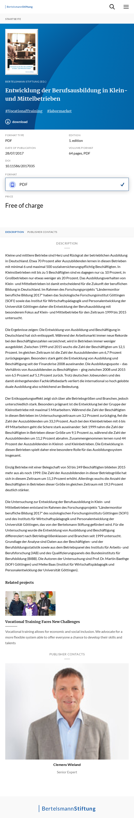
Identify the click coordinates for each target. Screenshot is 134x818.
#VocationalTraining (23, 111)
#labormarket (59, 111)
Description (14, 232)
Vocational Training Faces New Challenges (42, 621)
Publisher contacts (42, 232)
